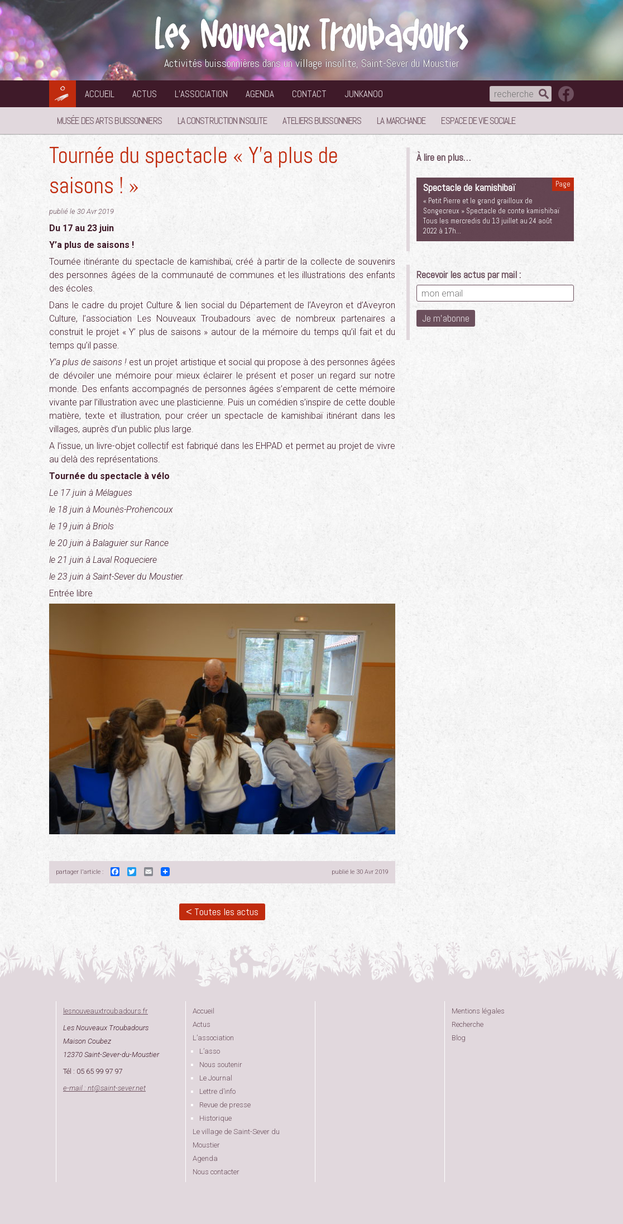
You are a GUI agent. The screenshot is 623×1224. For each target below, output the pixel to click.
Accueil (99, 94)
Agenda (260, 94)
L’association (201, 94)
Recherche (467, 1024)
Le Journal (215, 1078)
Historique (215, 1118)
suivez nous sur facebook (566, 94)
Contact (309, 94)
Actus (144, 94)
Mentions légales (478, 1011)
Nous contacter (216, 1172)
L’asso (209, 1051)
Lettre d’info (217, 1091)
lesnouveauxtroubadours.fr (105, 1011)
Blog (459, 1038)
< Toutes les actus (222, 911)
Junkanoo (363, 94)
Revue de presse (225, 1105)
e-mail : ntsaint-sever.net (104, 1088)
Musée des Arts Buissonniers (109, 120)
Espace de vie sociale (478, 120)
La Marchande (401, 120)
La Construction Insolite (222, 120)
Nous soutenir (220, 1064)
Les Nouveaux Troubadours (311, 34)
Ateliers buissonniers (321, 120)
